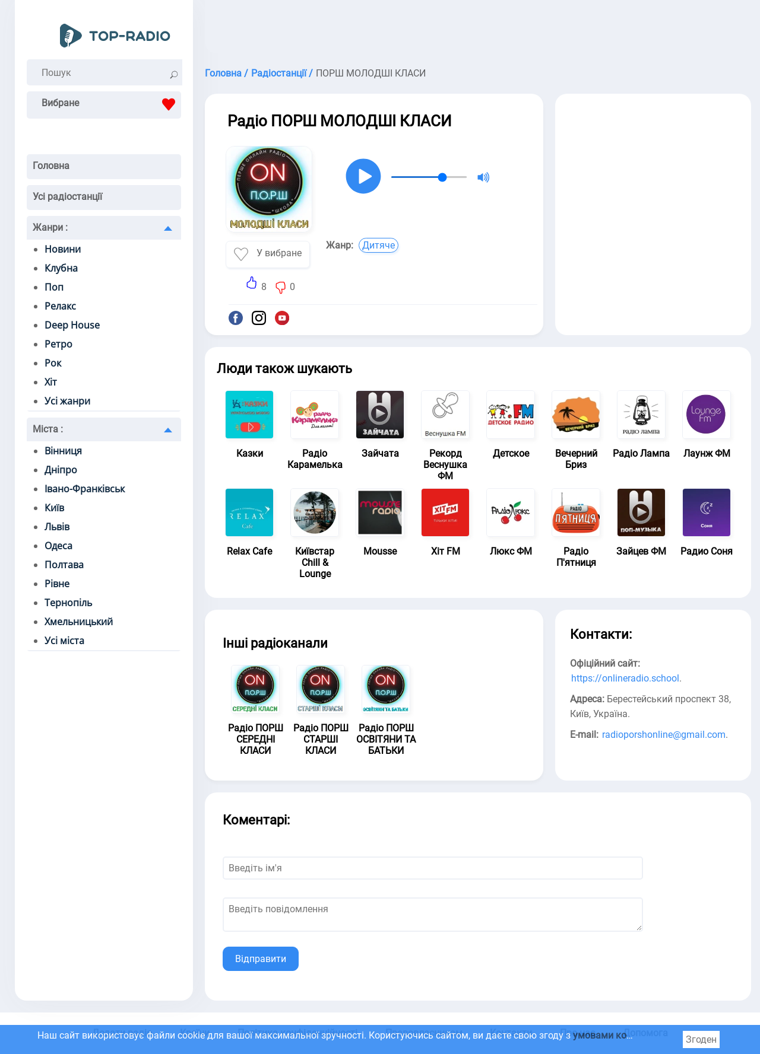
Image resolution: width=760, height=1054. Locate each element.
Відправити (260, 958)
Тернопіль (68, 602)
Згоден (701, 1039)
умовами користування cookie (640, 1035)
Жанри (50, 227)
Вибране (111, 104)
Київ (54, 507)
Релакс (60, 306)
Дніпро (61, 469)
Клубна (61, 268)
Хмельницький (79, 621)
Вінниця (63, 450)
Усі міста (64, 640)
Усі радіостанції (67, 196)
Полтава (64, 564)
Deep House (72, 325)
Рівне (57, 583)
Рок (53, 363)
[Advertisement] (478, 29)
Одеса (58, 545)
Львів (57, 526)
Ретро (58, 344)
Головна (51, 165)
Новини (63, 249)
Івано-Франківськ (85, 488)
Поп (54, 287)
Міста (48, 429)
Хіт (51, 382)
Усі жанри (67, 400)
